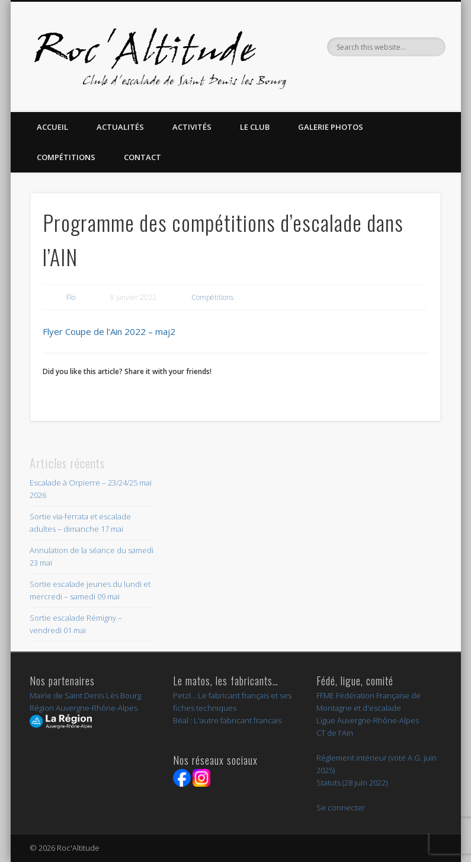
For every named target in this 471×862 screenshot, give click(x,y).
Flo (70, 297)
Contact (142, 157)
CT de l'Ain (334, 732)
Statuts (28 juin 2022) (351, 782)
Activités (192, 127)
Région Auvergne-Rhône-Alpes (83, 708)
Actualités (120, 127)
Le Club (255, 127)
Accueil (52, 127)
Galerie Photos (330, 127)
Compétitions (66, 157)
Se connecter (340, 807)
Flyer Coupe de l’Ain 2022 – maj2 (109, 331)
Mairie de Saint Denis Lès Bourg (85, 695)
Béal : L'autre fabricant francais (227, 720)
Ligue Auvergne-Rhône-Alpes (367, 720)
